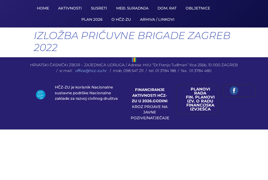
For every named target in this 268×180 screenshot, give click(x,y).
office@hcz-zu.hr (91, 70)
